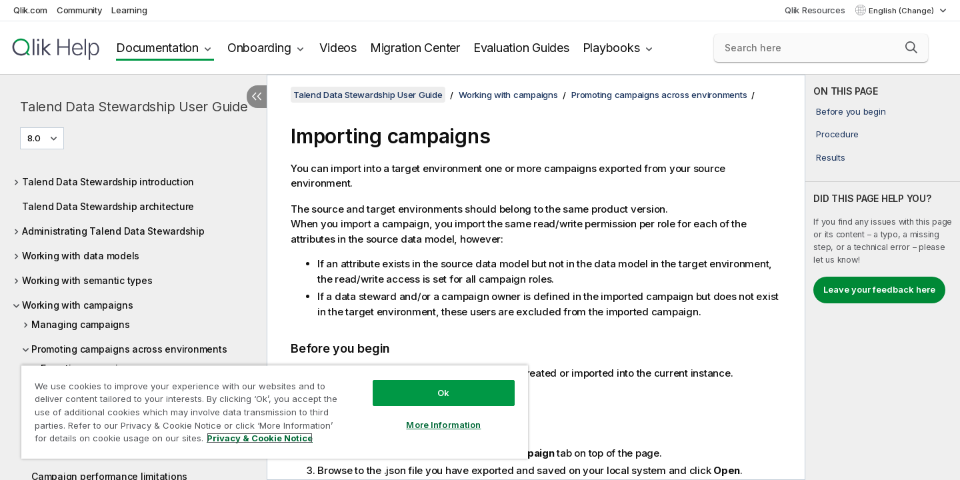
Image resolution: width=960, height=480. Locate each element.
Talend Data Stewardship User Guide (134, 107)
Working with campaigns (77, 305)
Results (830, 157)
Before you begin (850, 111)
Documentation (157, 48)
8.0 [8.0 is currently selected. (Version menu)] (35, 138)
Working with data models (80, 255)
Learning (129, 10)
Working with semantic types (87, 280)
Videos (338, 48)
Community (80, 10)
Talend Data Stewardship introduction (108, 181)
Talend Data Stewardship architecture (108, 206)
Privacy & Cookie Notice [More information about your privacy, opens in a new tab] (260, 438)
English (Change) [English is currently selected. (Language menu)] (902, 10)
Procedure (837, 134)
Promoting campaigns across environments (129, 349)
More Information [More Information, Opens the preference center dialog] (443, 424)
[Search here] (821, 48)
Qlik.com (30, 10)
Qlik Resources (815, 10)
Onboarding (259, 48)
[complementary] (882, 277)
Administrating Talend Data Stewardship (113, 231)
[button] (911, 47)
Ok (443, 392)
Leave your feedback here (879, 289)
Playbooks (611, 48)
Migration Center (415, 48)
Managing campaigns (80, 324)
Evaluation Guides (521, 48)
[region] (274, 412)
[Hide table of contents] (257, 96)
